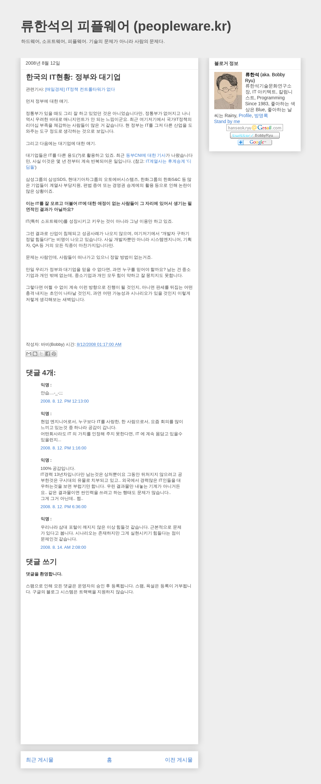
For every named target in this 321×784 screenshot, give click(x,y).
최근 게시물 (40, 760)
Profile (245, 115)
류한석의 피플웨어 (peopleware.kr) (125, 26)
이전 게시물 (179, 760)
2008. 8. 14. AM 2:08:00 (63, 547)
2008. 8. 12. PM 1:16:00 (64, 447)
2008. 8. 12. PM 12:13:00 (65, 401)
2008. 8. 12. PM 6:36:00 (64, 506)
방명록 (261, 115)
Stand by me (227, 121)
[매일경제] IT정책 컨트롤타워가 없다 (80, 89)
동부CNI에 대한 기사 (146, 155)
